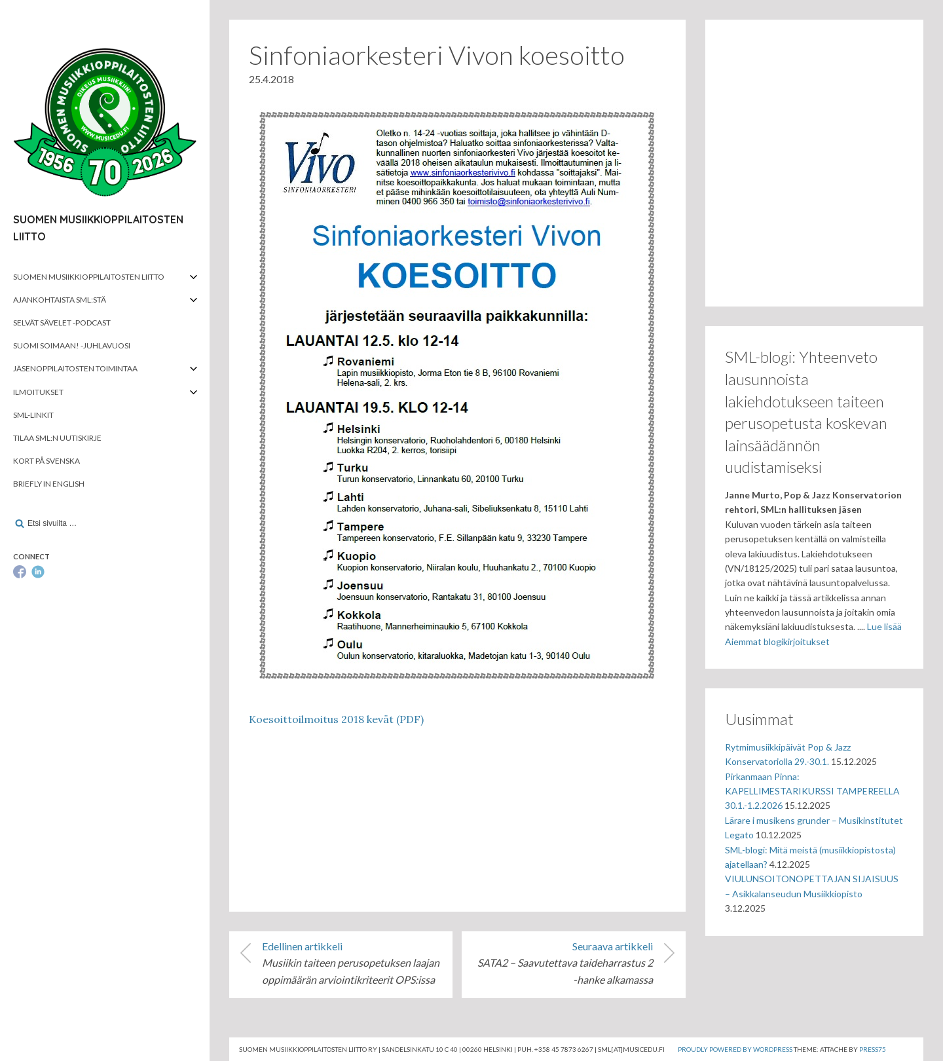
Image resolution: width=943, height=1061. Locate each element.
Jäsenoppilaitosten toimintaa (75, 368)
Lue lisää (884, 626)
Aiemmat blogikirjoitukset (777, 641)
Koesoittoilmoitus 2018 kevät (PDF (334, 719)
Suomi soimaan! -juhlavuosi (71, 345)
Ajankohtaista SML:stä (59, 300)
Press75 (872, 1049)
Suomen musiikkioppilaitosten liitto (88, 277)
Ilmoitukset (38, 392)
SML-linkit (33, 415)
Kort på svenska (46, 461)
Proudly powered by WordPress (735, 1049)
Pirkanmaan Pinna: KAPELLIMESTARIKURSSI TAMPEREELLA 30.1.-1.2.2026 (812, 791)
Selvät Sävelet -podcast (62, 322)
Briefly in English (48, 484)
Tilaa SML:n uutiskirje (57, 438)
